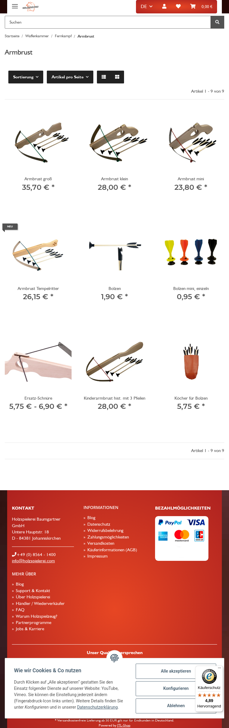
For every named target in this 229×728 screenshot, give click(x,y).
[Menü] (219, 669)
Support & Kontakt (32, 590)
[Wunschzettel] (178, 7)
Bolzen (115, 288)
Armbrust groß (38, 178)
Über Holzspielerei (32, 597)
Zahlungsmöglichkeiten (107, 537)
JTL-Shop (123, 725)
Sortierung (23, 76)
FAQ (19, 609)
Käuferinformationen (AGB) (111, 549)
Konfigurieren (175, 688)
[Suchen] (108, 22)
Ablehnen (175, 705)
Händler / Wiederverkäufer (40, 603)
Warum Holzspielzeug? (36, 616)
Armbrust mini (191, 178)
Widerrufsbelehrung (104, 530)
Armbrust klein (114, 178)
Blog (90, 517)
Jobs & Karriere (29, 628)
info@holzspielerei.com (33, 561)
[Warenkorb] (201, 7)
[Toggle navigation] (15, 3)
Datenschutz (98, 524)
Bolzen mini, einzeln (191, 288)
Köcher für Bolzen (191, 398)
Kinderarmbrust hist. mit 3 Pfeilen (114, 398)
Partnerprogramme (33, 622)
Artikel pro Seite (67, 76)
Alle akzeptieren (175, 671)
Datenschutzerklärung (98, 707)
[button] (164, 7)
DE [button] (144, 6)
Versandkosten (100, 543)
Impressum (97, 556)
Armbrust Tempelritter (38, 288)
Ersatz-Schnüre (38, 398)
